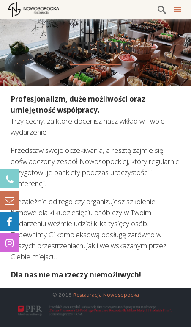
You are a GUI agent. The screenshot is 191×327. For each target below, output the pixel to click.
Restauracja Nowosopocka (106, 295)
